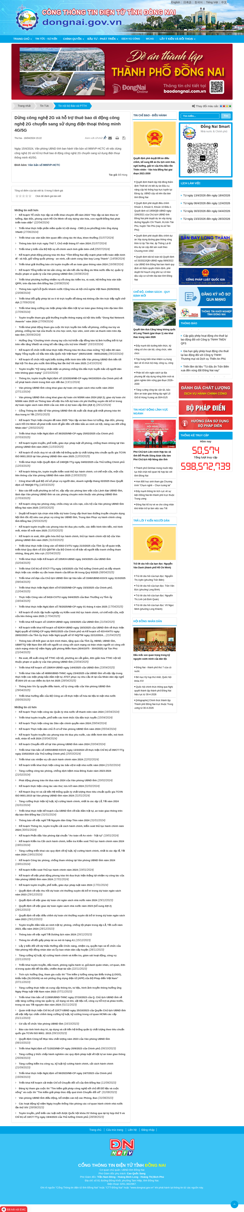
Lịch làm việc (191, 183)
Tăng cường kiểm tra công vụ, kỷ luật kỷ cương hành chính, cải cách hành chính (66, 1063)
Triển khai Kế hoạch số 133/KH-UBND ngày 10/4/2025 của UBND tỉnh (59, 621)
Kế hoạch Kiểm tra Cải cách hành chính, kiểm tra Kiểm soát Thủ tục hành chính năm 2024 (71, 841)
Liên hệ (132, 1129)
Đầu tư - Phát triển (101, 38)
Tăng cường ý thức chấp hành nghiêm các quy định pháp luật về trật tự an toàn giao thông (72, 1054)
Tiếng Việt (212, 2)
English (175, 2)
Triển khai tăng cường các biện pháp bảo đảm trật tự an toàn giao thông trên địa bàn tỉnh (71, 308)
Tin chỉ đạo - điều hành (150, 115)
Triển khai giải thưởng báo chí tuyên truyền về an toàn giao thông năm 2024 (63, 264)
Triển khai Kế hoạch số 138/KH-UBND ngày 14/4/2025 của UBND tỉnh (59, 667)
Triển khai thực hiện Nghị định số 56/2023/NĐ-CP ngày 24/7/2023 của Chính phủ (65, 1073)
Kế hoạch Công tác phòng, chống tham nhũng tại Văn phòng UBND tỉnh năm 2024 (67, 860)
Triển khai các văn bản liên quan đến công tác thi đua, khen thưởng (58, 237)
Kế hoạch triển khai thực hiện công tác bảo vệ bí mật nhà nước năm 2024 (62, 765)
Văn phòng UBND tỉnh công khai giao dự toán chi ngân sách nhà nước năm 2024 (66, 387)
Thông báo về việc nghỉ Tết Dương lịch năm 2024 (47, 934)
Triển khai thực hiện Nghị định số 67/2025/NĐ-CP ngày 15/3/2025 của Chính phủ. (66, 587)
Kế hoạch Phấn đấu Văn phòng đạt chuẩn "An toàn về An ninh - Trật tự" (61, 835)
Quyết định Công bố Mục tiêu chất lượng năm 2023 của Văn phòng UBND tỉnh (64, 1039)
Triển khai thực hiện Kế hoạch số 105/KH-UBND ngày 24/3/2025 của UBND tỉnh (65, 559)
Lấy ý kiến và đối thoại (176, 38)
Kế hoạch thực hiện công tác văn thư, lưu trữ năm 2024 (51, 786)
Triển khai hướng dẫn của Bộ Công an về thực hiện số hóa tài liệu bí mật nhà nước (67, 695)
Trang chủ (21, 38)
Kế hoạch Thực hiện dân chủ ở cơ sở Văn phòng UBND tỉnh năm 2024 (59, 729)
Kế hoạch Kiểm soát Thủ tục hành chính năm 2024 (48, 869)
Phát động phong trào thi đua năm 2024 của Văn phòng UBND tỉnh (58, 780)
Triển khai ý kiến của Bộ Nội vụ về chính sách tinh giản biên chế (56, 249)
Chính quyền (72, 38)
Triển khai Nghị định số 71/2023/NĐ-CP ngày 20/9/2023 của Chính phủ (59, 1048)
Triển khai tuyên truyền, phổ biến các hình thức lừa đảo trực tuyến (58, 717)
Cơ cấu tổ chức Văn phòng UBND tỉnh (41, 1023)
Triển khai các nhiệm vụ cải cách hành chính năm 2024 (51, 759)
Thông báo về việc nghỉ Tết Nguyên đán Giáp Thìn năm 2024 (54, 820)
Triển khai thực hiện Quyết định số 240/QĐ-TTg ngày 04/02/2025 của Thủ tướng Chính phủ (71, 462)
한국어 (199, 2)
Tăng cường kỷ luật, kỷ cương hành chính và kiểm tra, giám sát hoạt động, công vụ (67, 955)
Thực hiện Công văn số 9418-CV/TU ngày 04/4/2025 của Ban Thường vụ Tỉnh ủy (65, 597)
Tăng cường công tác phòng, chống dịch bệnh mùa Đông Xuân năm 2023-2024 (65, 770)
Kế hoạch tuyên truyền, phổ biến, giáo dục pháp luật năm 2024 (55, 885)
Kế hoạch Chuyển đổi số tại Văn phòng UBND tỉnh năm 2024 (54, 744)
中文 (224, 2)
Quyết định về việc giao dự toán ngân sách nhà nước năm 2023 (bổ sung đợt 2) (65, 906)
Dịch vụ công (130, 38)
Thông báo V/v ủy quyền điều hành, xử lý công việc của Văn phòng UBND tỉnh (65, 686)
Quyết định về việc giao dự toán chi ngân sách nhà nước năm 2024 (58, 900)
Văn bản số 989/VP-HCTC (44, 164)
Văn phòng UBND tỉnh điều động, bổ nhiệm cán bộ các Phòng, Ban (58, 1098)
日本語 (187, 2)
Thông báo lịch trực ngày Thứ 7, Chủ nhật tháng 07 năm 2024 (55, 243)
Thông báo (189, 323)
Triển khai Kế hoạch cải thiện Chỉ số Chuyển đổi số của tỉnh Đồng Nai (59, 1082)
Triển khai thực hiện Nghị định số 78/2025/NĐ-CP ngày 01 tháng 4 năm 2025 (63, 606)
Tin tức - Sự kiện (46, 38)
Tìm (226, 115)
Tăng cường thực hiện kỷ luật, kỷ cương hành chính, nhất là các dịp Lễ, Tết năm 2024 (69, 801)
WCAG (150, 38)
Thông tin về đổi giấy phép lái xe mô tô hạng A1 (47, 940)
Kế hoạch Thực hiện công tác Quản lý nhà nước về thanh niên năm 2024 (61, 711)
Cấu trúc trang (114, 1129)
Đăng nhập (148, 1129)
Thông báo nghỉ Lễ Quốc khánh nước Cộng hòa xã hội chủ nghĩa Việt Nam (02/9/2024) (69, 289)
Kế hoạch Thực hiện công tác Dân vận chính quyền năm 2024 (55, 723)
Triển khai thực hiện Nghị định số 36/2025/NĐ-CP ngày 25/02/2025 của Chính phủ (66, 433)
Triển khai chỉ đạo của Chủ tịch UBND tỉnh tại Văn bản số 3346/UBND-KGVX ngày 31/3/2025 (72, 578)
